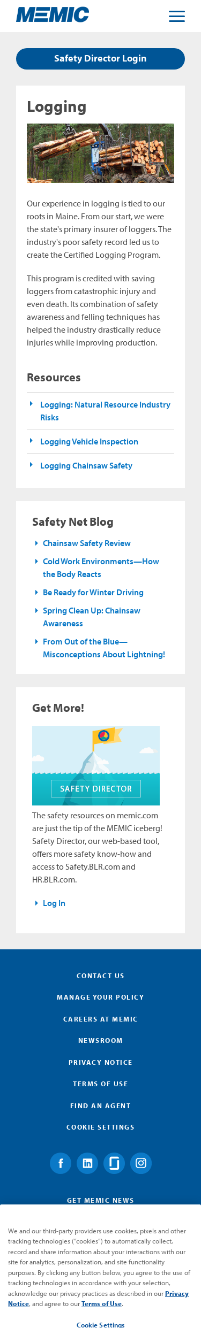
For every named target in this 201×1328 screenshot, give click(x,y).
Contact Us (101, 975)
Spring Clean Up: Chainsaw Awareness (91, 616)
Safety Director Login (100, 58)
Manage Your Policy (100, 997)
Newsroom (100, 1040)
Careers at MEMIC (100, 1019)
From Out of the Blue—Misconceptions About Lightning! (104, 647)
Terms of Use (100, 1083)
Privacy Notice (101, 1062)
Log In (54, 902)
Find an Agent (100, 1105)
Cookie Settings (100, 1127)
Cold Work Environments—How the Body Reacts (101, 567)
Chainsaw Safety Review (87, 543)
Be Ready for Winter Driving (93, 592)
